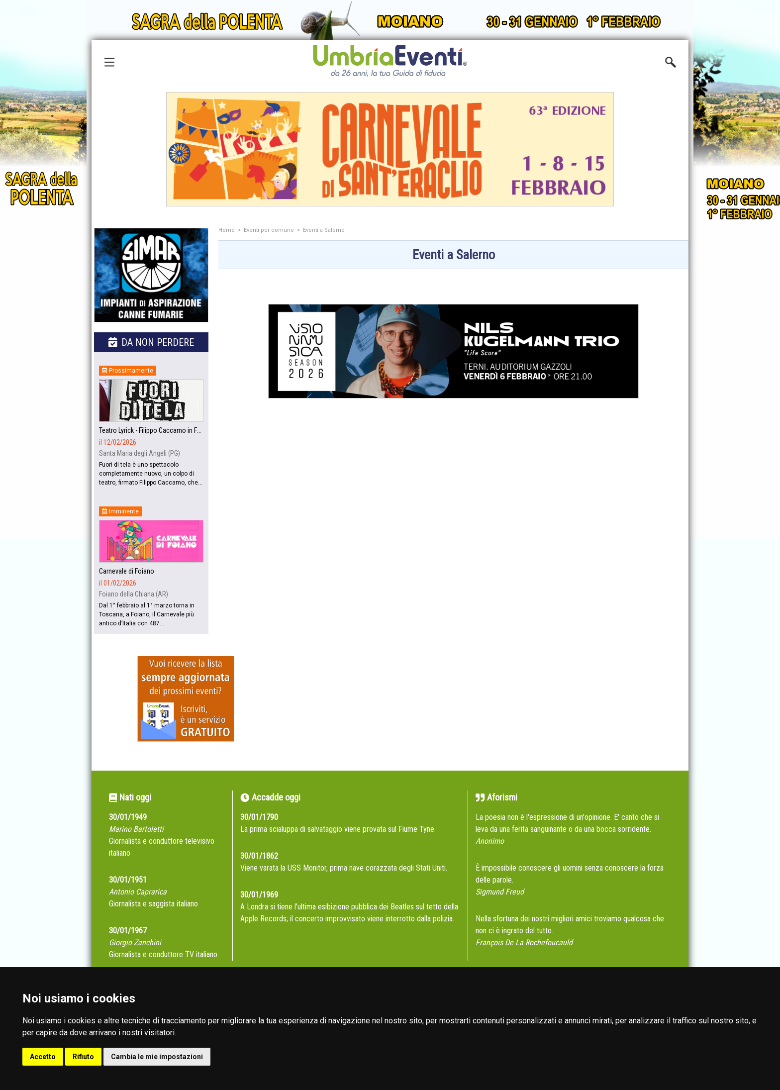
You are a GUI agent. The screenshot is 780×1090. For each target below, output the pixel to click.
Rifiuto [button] (83, 1057)
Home (226, 230)
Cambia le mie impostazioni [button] (157, 1057)
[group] (390, 149)
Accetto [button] (43, 1057)
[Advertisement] (453, 511)
